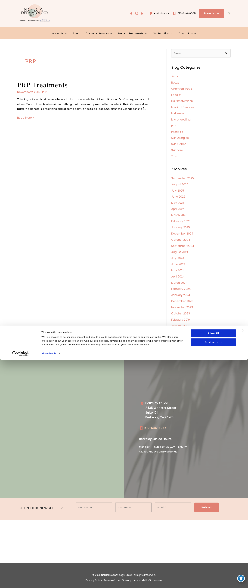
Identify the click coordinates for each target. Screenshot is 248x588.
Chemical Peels (181, 88)
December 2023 (182, 297)
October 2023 (180, 309)
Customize (213, 570)
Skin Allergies (180, 136)
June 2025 (178, 194)
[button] (211, 13)
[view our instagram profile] (136, 13)
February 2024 (181, 285)
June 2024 (178, 261)
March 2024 (179, 279)
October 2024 (180, 237)
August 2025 (179, 182)
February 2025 (180, 219)
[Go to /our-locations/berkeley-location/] (164, 406)
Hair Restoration (182, 100)
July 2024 (177, 255)
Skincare (177, 148)
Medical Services (182, 106)
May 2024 (178, 267)
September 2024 (182, 243)
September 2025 (182, 176)
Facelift (176, 94)
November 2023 (182, 303)
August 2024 (180, 249)
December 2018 (181, 327)
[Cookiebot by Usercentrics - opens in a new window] (20, 581)
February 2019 (180, 315)
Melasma (177, 112)
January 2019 (180, 321)
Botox (175, 82)
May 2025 (177, 200)
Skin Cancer (179, 142)
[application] (67, 32)
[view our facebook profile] (130, 13)
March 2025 (179, 213)
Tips (174, 154)
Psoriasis (177, 130)
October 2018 (180, 339)
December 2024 (182, 231)
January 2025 (180, 225)
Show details (48, 581)
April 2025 (177, 207)
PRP (46, 91)
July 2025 (177, 188)
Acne (174, 76)
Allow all (213, 561)
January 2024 (180, 291)
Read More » (25, 123)
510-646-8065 (155, 423)
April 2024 (178, 273)
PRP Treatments (42, 84)
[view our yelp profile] (142, 13)
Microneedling (181, 118)
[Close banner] (243, 559)
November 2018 (181, 333)
